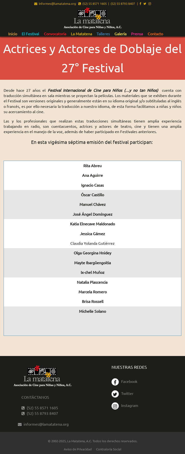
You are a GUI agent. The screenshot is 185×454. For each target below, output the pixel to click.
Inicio (12, 34)
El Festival (30, 34)
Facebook (124, 381)
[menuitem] (12, 33)
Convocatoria (55, 34)
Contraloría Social (108, 449)
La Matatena (81, 34)
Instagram (125, 405)
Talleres (103, 34)
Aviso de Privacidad (78, 449)
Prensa (137, 34)
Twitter (122, 393)
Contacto (155, 34)
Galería (120, 34)
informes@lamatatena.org (55, 3)
